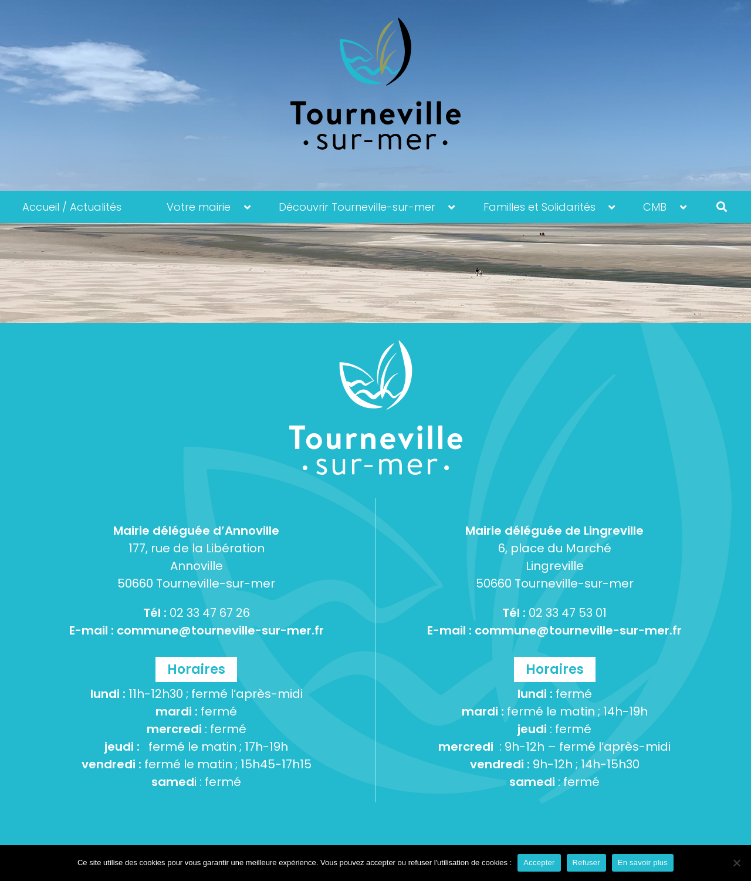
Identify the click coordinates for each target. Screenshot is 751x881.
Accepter (538, 862)
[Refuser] (736, 863)
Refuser (586, 862)
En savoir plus (643, 862)
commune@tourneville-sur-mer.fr (220, 630)
